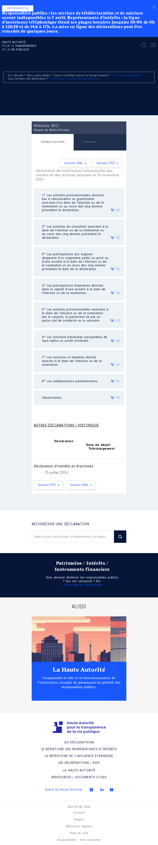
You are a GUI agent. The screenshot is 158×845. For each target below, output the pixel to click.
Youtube (111, 789)
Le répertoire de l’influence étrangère (79, 756)
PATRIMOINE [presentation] (89, 142)
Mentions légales (79, 826)
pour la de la (19, 46)
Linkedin (102, 789)
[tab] (53, 143)
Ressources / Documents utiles (79, 777)
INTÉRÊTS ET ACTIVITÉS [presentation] (53, 142)
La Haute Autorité (79, 670)
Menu (153, 45)
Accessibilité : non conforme (79, 840)
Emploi (79, 819)
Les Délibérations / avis (79, 763)
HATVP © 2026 (79, 807)
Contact (79, 812)
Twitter (91, 789)
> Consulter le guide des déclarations (74, 79)
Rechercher (143, 45)
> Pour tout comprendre (126, 75)
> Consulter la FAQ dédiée (82, 585)
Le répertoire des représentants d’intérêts (79, 749)
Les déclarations (79, 742)
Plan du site (79, 833)
